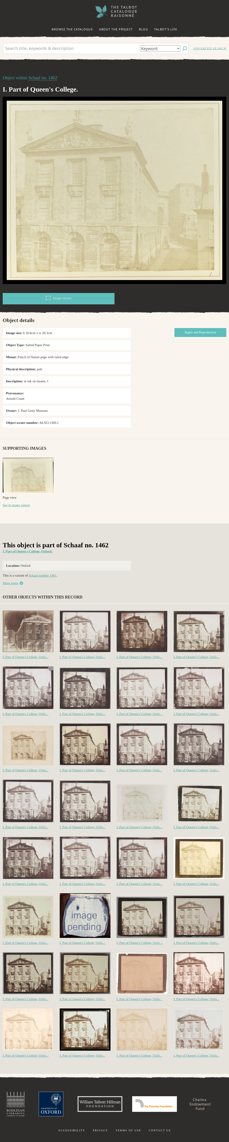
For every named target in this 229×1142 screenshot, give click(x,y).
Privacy (100, 1130)
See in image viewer (16, 505)
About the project (116, 29)
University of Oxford (51, 1104)
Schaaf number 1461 (42, 575)
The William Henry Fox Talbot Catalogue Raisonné (114, 11)
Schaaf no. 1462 (42, 77)
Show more (10, 583)
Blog (143, 29)
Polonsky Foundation (154, 1104)
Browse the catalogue (72, 29)
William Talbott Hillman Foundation (100, 1104)
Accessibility (71, 1130)
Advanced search (209, 48)
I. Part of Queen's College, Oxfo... (25, 657)
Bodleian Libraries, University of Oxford (16, 1104)
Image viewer (58, 298)
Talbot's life (165, 29)
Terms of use (128, 1130)
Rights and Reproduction (200, 332)
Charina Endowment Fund (200, 1104)
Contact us (160, 1130)
